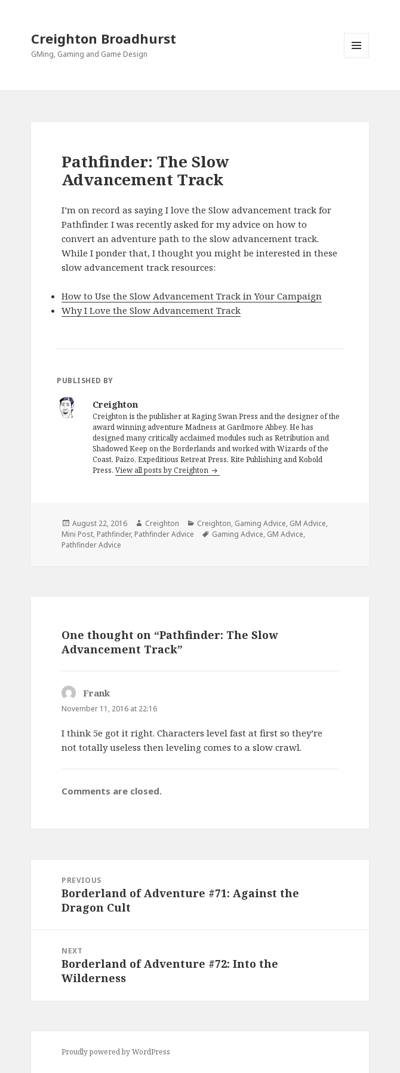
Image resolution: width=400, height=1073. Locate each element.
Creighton (162, 523)
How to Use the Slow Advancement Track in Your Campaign (191, 296)
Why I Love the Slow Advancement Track (151, 310)
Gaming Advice (260, 523)
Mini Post (77, 534)
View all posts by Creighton (162, 470)
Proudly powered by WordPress (115, 1052)
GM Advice (308, 523)
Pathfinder (114, 534)
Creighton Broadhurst (103, 38)
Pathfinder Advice (164, 534)
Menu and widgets (356, 57)
